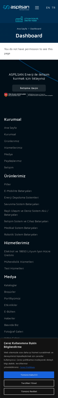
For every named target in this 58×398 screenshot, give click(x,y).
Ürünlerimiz (11, 141)
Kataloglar (10, 285)
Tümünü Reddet (29, 391)
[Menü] (37, 8)
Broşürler (10, 291)
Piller (7, 184)
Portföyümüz (12, 298)
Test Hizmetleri (14, 268)
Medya (8, 154)
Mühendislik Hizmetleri (19, 261)
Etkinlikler (10, 305)
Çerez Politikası (27, 367)
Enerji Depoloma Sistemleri (21, 197)
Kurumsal (10, 134)
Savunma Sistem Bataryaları (21, 204)
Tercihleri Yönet (29, 383)
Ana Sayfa (10, 127)
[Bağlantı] (16, 7)
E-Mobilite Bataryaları (18, 190)
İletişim (8, 167)
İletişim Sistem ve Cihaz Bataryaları (26, 221)
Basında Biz (11, 325)
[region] (29, 368)
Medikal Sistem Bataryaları (21, 227)
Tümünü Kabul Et (29, 374)
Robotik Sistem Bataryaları (21, 234)
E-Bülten (9, 311)
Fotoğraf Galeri (13, 331)
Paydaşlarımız (12, 160)
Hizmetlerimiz (13, 147)
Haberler (9, 318)
